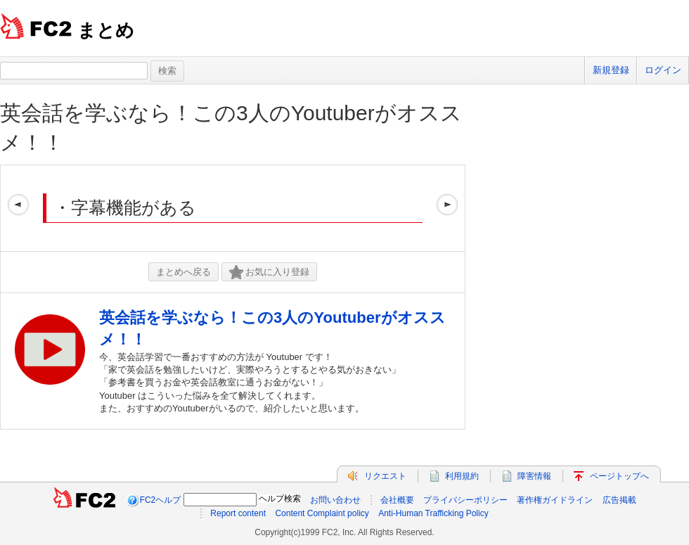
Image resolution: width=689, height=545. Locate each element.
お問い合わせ (335, 500)
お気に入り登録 (269, 272)
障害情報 (534, 476)
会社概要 (397, 500)
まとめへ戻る (183, 272)
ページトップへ (619, 476)
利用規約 (462, 476)
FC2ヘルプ (160, 500)
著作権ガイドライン (555, 500)
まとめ (105, 30)
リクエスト (385, 476)
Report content (238, 513)
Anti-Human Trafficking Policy (433, 513)
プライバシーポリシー (465, 500)
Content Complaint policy (321, 513)
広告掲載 (619, 500)
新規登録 (611, 70)
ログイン (663, 70)
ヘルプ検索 (280, 498)
